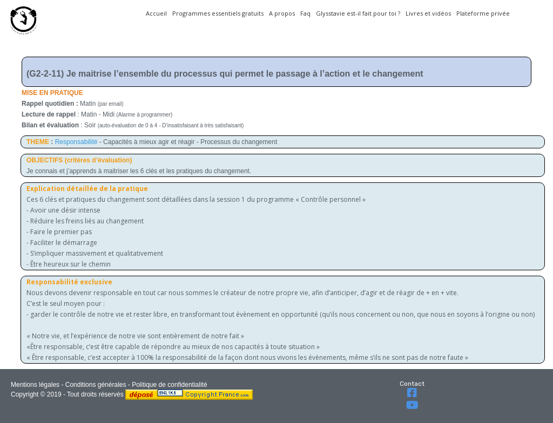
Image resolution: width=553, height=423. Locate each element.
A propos (282, 13)
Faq (305, 13)
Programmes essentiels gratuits (218, 13)
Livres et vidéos (428, 13)
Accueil (156, 13)
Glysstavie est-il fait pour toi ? (358, 13)
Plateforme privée (483, 13)
